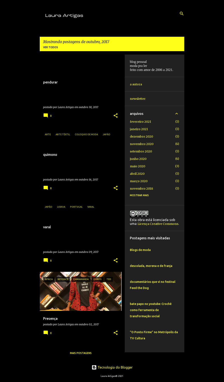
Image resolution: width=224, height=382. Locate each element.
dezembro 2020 (141, 136)
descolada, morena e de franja (151, 266)
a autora (136, 84)
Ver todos (50, 47)
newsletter (138, 99)
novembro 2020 (141, 144)
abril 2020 (137, 174)
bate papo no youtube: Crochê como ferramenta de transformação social (151, 310)
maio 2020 (137, 166)
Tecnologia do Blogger (112, 367)
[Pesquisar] (181, 13)
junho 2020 (138, 159)
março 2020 (138, 181)
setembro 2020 (141, 151)
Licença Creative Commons (158, 224)
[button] (115, 116)
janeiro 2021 (139, 129)
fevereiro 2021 (140, 122)
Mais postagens (81, 353)
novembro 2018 (141, 188)
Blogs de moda (140, 250)
